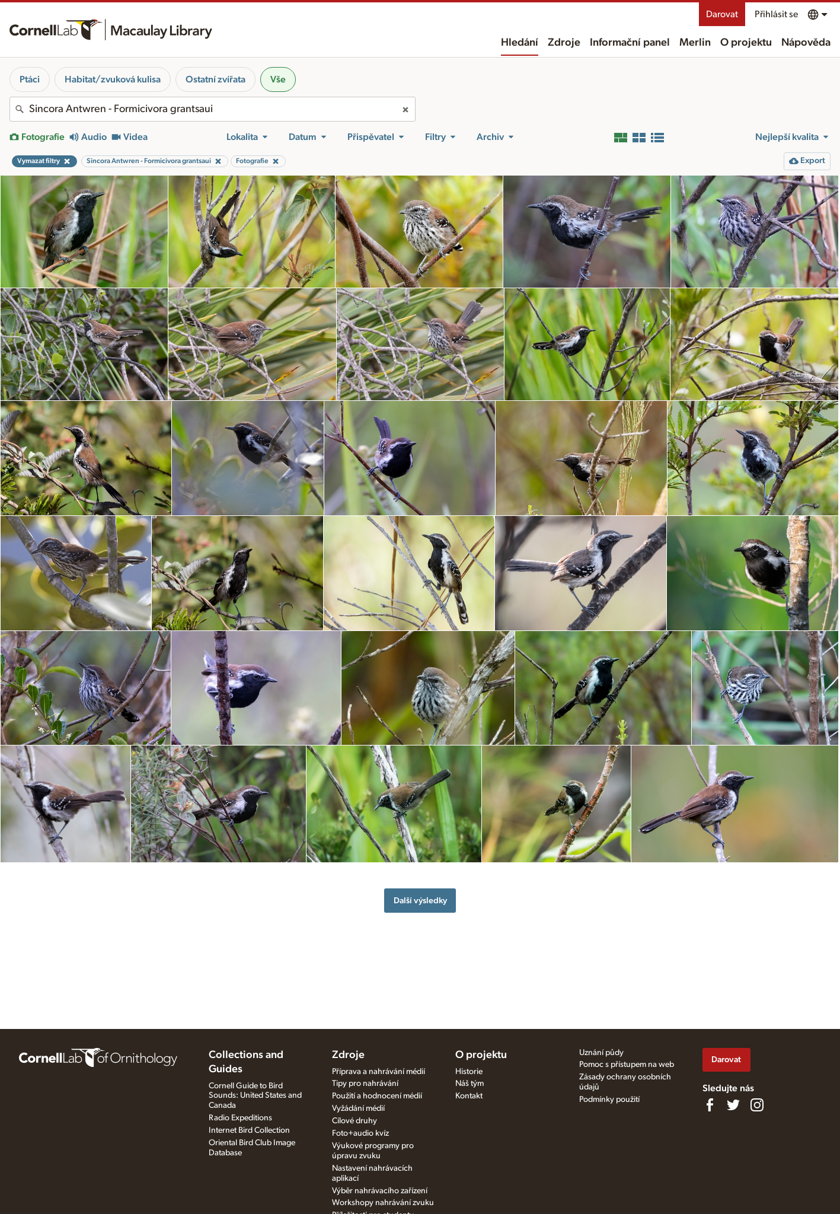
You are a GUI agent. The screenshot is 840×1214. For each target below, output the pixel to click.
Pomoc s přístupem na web (626, 1064)
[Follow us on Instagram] (757, 1105)
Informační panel (630, 42)
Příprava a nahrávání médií (378, 1072)
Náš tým (469, 1083)
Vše (278, 79)
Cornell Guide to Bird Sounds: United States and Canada (255, 1096)
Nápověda (806, 42)
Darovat (722, 14)
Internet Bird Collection (249, 1130)
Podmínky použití (609, 1099)
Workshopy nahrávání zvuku (383, 1203)
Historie (469, 1072)
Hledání (519, 42)
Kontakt (469, 1096)
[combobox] (212, 109)
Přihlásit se (776, 14)
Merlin (695, 42)
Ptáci (30, 79)
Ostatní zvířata (215, 79)
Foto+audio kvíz (360, 1133)
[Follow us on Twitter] (733, 1105)
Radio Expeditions (240, 1118)
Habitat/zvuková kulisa (113, 79)
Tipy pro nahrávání (365, 1083)
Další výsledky (420, 900)
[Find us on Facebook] (709, 1105)
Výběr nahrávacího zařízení (379, 1191)
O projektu (746, 42)
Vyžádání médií (358, 1108)
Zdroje (564, 42)
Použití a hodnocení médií (377, 1096)
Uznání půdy (601, 1053)
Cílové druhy (354, 1121)
